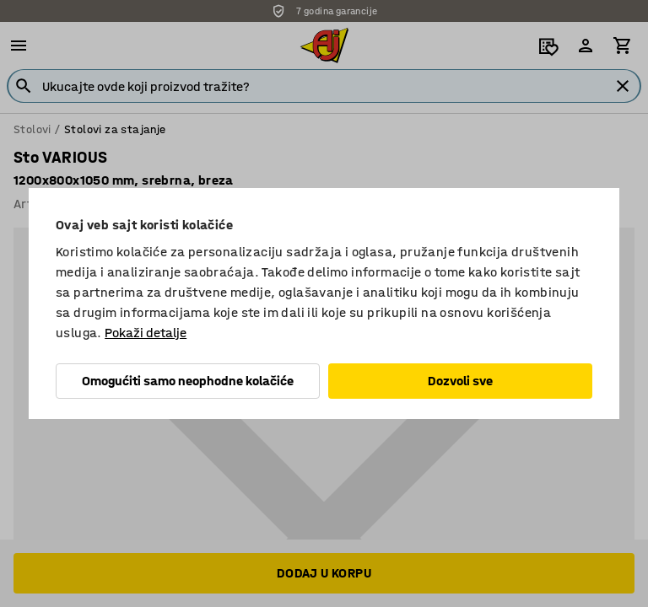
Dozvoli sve (460, 381)
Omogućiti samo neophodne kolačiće (188, 381)
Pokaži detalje (145, 333)
